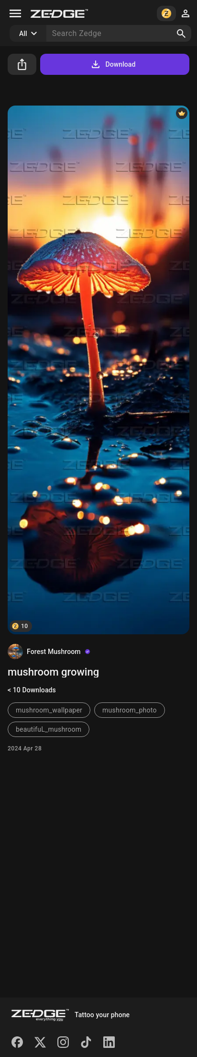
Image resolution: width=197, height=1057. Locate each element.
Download (112, 64)
